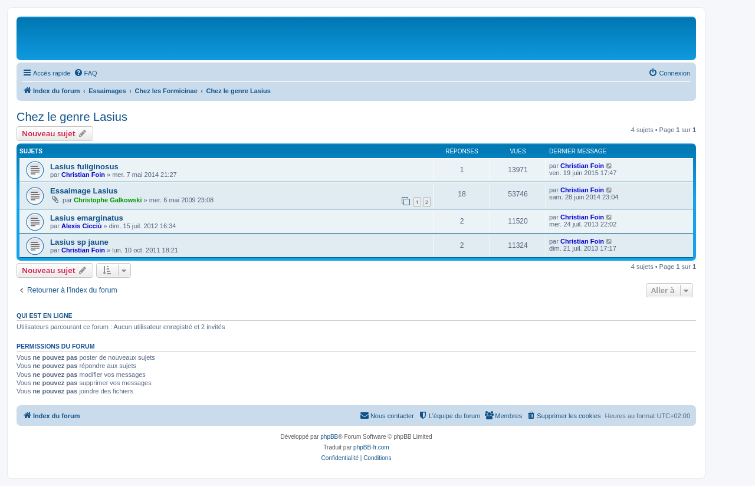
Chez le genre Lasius (72, 116)
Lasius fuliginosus (84, 166)
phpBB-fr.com (371, 447)
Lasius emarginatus (86, 218)
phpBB (329, 437)
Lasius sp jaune (79, 242)
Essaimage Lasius (83, 190)
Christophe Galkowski (108, 199)
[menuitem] (85, 73)
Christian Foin (83, 174)
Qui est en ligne (45, 315)
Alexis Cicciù (81, 225)
